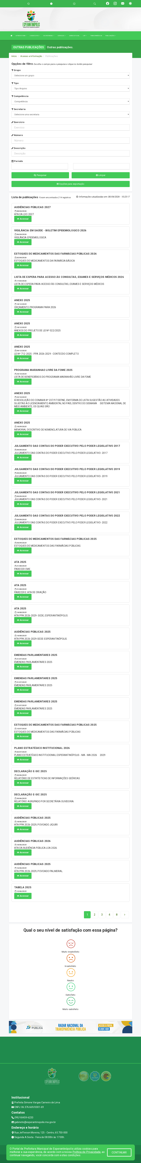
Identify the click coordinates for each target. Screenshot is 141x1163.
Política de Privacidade (86, 1152)
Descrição (18, 148)
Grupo (16, 70)
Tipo (15, 83)
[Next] (116, 914)
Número (17, 135)
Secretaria (18, 109)
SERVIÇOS (62, 35)
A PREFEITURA (21, 35)
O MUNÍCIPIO (35, 35)
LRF (85, 35)
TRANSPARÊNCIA (96, 35)
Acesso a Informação (31, 56)
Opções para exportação (70, 184)
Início (14, 56)
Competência (19, 96)
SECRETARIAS (48, 35)
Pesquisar (40, 175)
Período (17, 161)
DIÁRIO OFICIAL (74, 35)
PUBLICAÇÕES (110, 35)
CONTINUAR (119, 1152)
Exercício (17, 122)
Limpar (100, 175)
